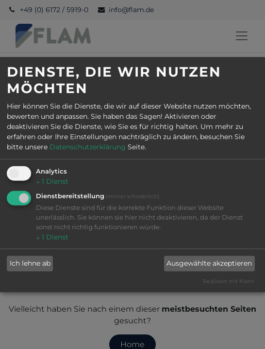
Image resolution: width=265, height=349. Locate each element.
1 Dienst (52, 181)
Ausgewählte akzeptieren (209, 263)
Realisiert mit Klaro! (228, 281)
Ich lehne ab (30, 263)
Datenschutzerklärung (88, 147)
